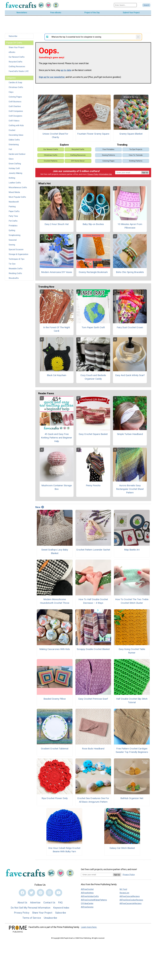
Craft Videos (14, 121)
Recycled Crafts (15, 62)
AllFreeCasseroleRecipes (130, 903)
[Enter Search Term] (125, 5)
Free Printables (108, 149)
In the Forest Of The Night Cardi (56, 329)
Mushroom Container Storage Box (56, 487)
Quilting (12, 230)
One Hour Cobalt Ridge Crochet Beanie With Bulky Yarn (64, 850)
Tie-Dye (12, 264)
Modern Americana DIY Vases (56, 272)
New (39, 507)
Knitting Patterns (135, 161)
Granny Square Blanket (130, 133)
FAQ (60, 902)
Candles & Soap (15, 82)
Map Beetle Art (132, 549)
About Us (22, 902)
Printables (13, 225)
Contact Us (49, 902)
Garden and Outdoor (17, 154)
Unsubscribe (50, 917)
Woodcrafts (14, 278)
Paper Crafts (14, 211)
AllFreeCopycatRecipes (130, 896)
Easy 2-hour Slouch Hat (57, 224)
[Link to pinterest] (40, 892)
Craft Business (15, 101)
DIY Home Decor (78, 161)
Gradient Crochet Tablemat (54, 748)
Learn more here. (89, 927)
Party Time (13, 216)
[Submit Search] (146, 5)
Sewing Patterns (108, 155)
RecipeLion (124, 893)
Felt (10, 149)
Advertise (35, 902)
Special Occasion (16, 249)
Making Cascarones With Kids (54, 649)
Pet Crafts (13, 221)
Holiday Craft (14, 168)
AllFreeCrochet (87, 889)
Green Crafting (15, 163)
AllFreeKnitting (87, 893)
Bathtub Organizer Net (131, 798)
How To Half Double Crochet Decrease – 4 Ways (93, 601)
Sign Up (145, 172)
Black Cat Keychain (56, 375)
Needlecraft (14, 202)
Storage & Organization (18, 254)
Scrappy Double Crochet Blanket (93, 649)
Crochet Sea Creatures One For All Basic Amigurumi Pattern (93, 800)
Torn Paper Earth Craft (93, 327)
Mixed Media (14, 192)
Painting (12, 206)
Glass (11, 159)
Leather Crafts (15, 183)
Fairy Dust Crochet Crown (130, 327)
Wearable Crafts (15, 268)
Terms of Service (31, 917)
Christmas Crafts (16, 87)
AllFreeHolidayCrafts (90, 896)
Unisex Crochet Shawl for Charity (55, 135)
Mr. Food (123, 889)
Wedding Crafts (15, 273)
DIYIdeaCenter (87, 903)
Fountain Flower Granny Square (93, 133)
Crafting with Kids (16, 125)
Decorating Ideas (16, 135)
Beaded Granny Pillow (55, 698)
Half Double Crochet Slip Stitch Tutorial (131, 700)
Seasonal (13, 240)
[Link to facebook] (22, 892)
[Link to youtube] (58, 892)
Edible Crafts (14, 140)
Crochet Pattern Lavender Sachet (93, 549)
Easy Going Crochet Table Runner (132, 651)
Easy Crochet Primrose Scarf (93, 698)
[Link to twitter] (31, 892)
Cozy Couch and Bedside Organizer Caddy (93, 377)
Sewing (12, 245)
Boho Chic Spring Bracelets (130, 272)
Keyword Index (61, 907)
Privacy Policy (93, 174)
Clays (11, 92)
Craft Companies (16, 111)
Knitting (12, 178)
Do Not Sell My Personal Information (30, 907)
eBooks (12, 52)
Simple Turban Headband (130, 434)
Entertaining (14, 144)
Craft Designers (15, 116)
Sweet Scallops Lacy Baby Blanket (54, 551)
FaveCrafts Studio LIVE (19, 71)
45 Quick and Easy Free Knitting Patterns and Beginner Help (56, 438)
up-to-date (66, 70)
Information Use (105, 174)
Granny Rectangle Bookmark (93, 272)
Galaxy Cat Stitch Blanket (122, 848)
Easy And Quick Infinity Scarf (130, 375)
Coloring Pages (15, 97)
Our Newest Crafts (16, 57)
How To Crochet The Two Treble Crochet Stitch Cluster (131, 601)
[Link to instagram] (49, 892)
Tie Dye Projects (135, 149)
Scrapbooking (14, 235)
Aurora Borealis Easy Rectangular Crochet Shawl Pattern (130, 489)
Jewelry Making (15, 173)
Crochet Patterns (50, 161)
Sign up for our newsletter (52, 77)
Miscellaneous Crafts (18, 187)
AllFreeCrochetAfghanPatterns (94, 900)
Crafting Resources (17, 66)
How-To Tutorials (136, 155)
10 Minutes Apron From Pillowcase (130, 226)
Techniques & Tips (16, 259)
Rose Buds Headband (93, 748)
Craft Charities (15, 106)
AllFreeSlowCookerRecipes (131, 900)
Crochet (12, 130)
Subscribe (13, 36)
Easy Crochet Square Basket (93, 434)
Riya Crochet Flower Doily (55, 798)
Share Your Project (16, 47)
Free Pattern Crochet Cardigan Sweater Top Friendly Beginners (132, 750)
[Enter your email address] (96, 874)
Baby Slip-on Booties (93, 224)
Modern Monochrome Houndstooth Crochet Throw (54, 601)
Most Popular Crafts (17, 197)
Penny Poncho (93, 485)
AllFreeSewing (87, 907)
